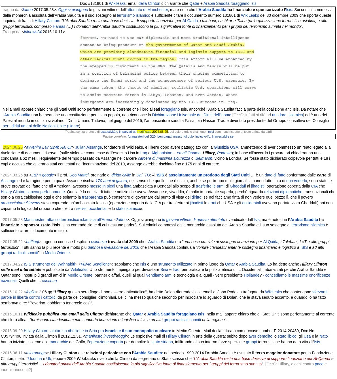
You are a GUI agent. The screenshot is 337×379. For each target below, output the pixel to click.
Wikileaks (117, 3)
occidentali (251, 203)
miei (211, 131)
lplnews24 (33, 32)
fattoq (28, 9)
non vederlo (296, 180)
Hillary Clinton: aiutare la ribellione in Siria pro (97, 331)
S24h (54, 147)
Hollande (251, 275)
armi (212, 203)
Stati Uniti (240, 175)
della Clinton (149, 3)
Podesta (224, 153)
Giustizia (221, 147)
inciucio (201, 136)
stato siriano (162, 342)
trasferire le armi (210, 186)
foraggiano (240, 3)
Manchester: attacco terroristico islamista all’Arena (68, 219)
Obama (194, 153)
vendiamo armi (159, 275)
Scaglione (101, 264)
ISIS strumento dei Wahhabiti (49, 264)
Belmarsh (204, 158)
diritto (196, 197)
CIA (314, 186)
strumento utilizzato (175, 264)
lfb (208, 136)
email (181, 153)
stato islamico (128, 208)
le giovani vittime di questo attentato (193, 219)
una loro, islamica (287, 115)
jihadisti (257, 186)
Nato (323, 336)
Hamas (59, 26)
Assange (8, 180)
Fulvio (86, 264)
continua (49, 280)
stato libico (287, 336)
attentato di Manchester (147, 9)
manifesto (94, 336)
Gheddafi (238, 186)
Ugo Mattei (79, 175)
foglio (30, 292)
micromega (36, 353)
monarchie (59, 342)
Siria (164, 269)
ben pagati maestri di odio (175, 136)
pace (319, 364)
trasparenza (92, 197)
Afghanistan (161, 153)
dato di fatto (275, 175)
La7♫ (36, 175)
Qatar (194, 3)
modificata (144, 131)
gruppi (251, 342)
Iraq (143, 153)
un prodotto (209, 175)
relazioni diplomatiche (283, 191)
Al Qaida (271, 241)
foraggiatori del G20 (142, 136)
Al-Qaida (190, 20)
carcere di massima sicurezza (164, 158)
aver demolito (260, 336)
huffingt (32, 241)
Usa (307, 336)
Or (69, 147)
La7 (45, 147)
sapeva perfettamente (45, 191)
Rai (63, 147)
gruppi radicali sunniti (19, 252)
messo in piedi (102, 186)
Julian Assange (88, 147)
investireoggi (114, 336)
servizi (82, 208)
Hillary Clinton (13, 191)
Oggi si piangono (73, 9)
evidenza (99, 241)
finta (127, 186)
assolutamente (182, 175)
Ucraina (35, 358)
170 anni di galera (111, 180)
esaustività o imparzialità (118, 131)
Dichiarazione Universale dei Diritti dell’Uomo (191, 115)
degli (225, 175)
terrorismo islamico (133, 15)
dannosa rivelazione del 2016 (113, 247)
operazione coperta (106, 342)
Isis (254, 3)
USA (234, 147)
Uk (48, 358)
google (48, 175)
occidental (98, 208)
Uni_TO (143, 175)
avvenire (33, 147)
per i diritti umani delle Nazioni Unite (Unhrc (41, 126)
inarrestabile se (223, 136)
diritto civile (121, 175)
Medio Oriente (57, 252)
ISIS (160, 175)
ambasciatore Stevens (20, 203)
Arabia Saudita (217, 3)
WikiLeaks (250, 15)
